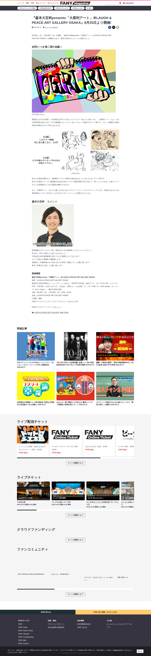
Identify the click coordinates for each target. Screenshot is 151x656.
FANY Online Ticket (25, 608)
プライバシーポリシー (56, 602)
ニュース (20, 3)
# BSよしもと (77, 8)
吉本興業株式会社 (84, 602)
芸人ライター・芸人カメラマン (47, 3)
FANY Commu (23, 621)
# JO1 (89, 8)
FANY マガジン (40, 114)
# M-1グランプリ (62, 8)
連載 (27, 3)
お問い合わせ (82, 605)
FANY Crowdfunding (25, 615)
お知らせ (55, 27)
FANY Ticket (22, 605)
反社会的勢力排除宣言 (56, 605)
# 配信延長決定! (45, 8)
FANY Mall (22, 618)
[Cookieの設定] (117, 650)
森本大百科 (64, 312)
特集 (32, 3)
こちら (58, 307)
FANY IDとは (46, 590)
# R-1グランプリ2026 (27, 8)
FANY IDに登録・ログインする (105, 590)
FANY (20, 602)
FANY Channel (23, 612)
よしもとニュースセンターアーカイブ (119, 603)
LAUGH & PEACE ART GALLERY (46, 312)
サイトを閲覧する (75, 463)
